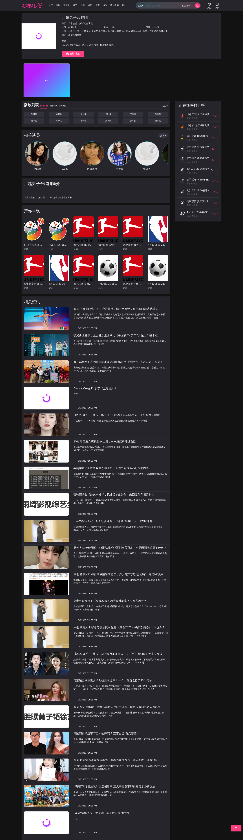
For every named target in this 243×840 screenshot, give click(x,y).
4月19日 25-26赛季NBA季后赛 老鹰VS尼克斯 (59, 283)
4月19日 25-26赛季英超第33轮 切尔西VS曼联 (108, 283)
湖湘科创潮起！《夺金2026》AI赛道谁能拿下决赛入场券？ (109, 600)
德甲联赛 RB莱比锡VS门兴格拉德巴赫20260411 (83, 245)
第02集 (59, 114)
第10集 (108, 121)
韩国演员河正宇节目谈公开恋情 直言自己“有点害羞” (105, 733)
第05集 (133, 114)
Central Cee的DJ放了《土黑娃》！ (95, 388)
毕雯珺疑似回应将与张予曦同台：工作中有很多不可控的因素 (111, 468)
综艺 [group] (75, 5)
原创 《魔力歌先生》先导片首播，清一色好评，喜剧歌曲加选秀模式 (115, 308)
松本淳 (155, 27)
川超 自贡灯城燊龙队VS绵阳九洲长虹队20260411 (59, 245)
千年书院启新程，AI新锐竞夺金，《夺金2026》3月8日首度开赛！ (114, 521)
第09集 (83, 121)
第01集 (34, 114)
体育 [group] (97, 5)
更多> (163, 135)
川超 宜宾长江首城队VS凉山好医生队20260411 (34, 245)
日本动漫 (72, 23)
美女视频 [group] (114, 5)
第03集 (83, 114)
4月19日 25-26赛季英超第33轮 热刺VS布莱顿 (158, 283)
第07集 (34, 121)
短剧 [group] (105, 5)
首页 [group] (51, 5)
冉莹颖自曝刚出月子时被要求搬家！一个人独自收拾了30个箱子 (112, 680)
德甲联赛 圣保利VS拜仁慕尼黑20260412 (133, 283)
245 (46, 80)
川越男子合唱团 (75, 17)
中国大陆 (72, 27)
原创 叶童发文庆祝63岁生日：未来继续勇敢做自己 (104, 441)
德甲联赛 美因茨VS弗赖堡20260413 (83, 283)
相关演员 (32, 135)
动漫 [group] (82, 5)
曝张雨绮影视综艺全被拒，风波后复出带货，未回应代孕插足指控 (113, 494)
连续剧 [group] (66, 5)
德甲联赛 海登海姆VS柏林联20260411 (133, 245)
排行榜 (186, 5)
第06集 (158, 114)
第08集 (59, 121)
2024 (112, 27)
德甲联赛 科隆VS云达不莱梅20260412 (34, 283)
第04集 (108, 114)
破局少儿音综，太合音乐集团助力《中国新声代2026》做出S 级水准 (115, 335)
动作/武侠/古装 (86, 23)
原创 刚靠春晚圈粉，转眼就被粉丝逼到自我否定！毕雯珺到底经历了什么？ (119, 547)
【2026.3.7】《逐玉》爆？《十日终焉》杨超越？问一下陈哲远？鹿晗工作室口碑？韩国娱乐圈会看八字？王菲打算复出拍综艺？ (119, 416)
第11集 (133, 121)
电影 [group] (58, 5)
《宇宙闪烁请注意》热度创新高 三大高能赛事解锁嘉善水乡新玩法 (114, 786)
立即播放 (73, 53)
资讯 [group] (90, 5)
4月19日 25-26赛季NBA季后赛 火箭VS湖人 (158, 245)
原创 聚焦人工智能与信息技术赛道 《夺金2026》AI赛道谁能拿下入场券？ (119, 627)
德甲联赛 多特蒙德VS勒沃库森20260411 (108, 245)
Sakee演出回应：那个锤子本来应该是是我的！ (102, 813)
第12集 (158, 121)
